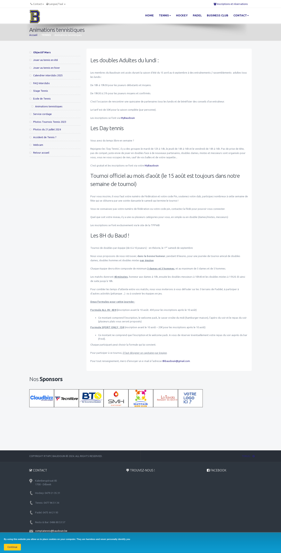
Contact (38, 4)
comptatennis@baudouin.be (51, 530)
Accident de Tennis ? (42, 137)
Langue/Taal (57, 4)
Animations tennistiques (46, 106)
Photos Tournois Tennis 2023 (47, 121)
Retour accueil (39, 152)
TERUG (248, 456)
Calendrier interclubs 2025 (46, 75)
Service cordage (40, 114)
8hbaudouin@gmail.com (176, 361)
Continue (12, 547)
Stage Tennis (38, 90)
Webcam (36, 144)
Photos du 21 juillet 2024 (45, 129)
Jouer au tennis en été (43, 60)
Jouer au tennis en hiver (44, 67)
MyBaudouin (128, 117)
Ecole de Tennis (40, 98)
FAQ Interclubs (39, 83)
